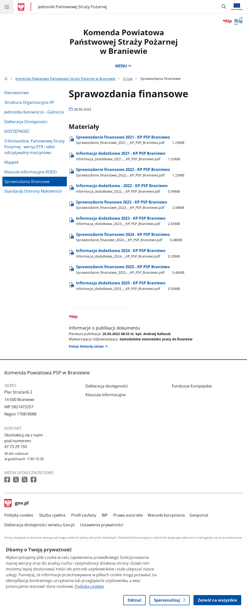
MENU (123, 66)
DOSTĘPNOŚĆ (16, 131)
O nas (128, 78)
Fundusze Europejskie (192, 386)
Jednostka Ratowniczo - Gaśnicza (34, 112)
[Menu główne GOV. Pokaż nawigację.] (7, 7)
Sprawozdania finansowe (27, 181)
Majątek (11, 162)
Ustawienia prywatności (101, 524)
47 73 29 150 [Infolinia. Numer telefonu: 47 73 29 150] (15, 446)
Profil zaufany (83, 515)
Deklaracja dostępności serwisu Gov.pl (39, 524)
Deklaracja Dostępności (25, 121)
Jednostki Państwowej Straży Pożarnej (72, 6)
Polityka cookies (18, 515)
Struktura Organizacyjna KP (29, 102)
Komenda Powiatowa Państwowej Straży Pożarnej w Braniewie (123, 41)
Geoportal (199, 515)
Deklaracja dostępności (106, 386)
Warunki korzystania (166, 515)
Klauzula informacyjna (105, 394)
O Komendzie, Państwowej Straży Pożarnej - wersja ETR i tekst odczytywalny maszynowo (34, 146)
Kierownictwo (16, 92)
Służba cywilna (52, 515)
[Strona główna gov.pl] (22, 7)
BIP (105, 515)
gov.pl (16, 503)
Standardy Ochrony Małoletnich (33, 191)
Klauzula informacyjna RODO (30, 172)
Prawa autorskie (128, 515)
